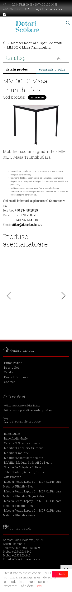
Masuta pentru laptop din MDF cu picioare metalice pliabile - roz (32, 503)
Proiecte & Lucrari (16, 377)
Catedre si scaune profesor (22, 443)
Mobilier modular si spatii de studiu (37, 43)
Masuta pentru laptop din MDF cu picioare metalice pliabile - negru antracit (32, 494)
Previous (8, 296)
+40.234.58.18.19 (18, 4)
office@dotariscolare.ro (47, 9)
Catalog (9, 372)
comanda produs (52, 69)
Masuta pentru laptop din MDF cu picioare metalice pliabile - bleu (32, 484)
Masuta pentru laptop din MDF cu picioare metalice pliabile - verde (32, 513)
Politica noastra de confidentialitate (22, 405)
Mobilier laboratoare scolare (23, 458)
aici (40, 586)
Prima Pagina (13, 363)
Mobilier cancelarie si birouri (24, 448)
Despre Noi (11, 367)
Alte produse (12, 477)
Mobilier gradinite (16, 453)
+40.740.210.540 (43, 4)
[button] (36, 58)
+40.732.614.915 (13, 9)
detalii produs (17, 69)
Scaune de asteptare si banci (23, 467)
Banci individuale (16, 438)
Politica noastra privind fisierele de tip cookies (28, 410)
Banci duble (12, 433)
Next (63, 296)
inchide (60, 574)
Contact (9, 382)
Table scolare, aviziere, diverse (25, 472)
